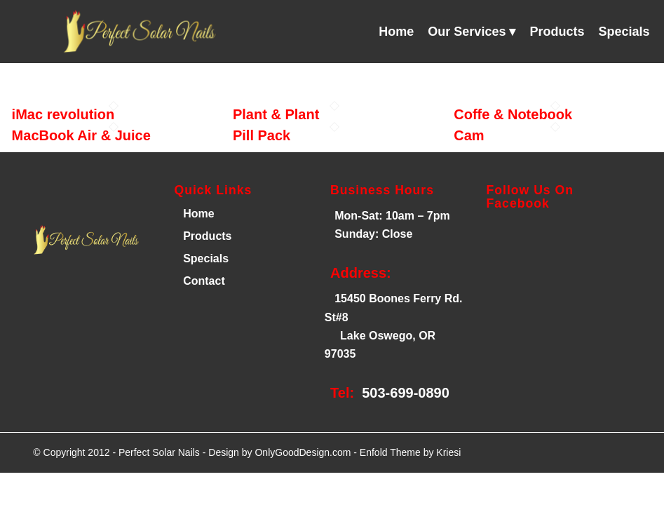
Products (207, 236)
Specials (206, 258)
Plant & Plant (276, 114)
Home (197, 214)
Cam (469, 135)
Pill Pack (261, 135)
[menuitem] (396, 31)
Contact (204, 281)
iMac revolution (63, 114)
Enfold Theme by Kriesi (410, 452)
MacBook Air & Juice (81, 135)
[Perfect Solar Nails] (137, 31)
